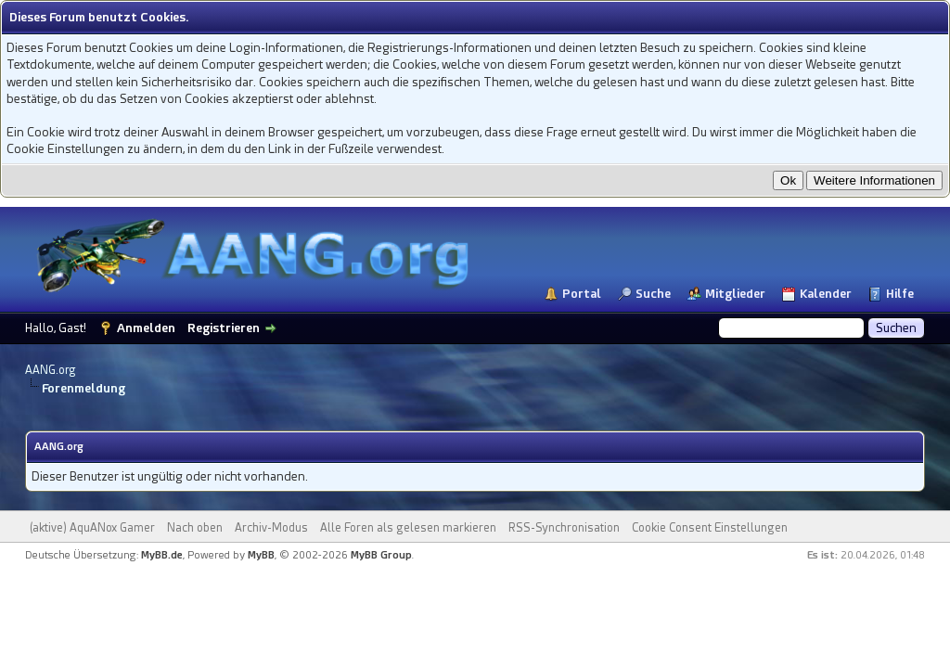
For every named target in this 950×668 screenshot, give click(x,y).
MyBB (261, 555)
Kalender (826, 294)
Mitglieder (735, 294)
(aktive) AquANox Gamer (92, 527)
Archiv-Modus (271, 527)
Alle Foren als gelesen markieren (408, 527)
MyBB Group (381, 555)
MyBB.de (162, 555)
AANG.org (50, 370)
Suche (653, 294)
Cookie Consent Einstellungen (710, 527)
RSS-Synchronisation (564, 527)
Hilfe (900, 294)
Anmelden (146, 328)
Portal (581, 294)
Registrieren (223, 328)
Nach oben (195, 527)
